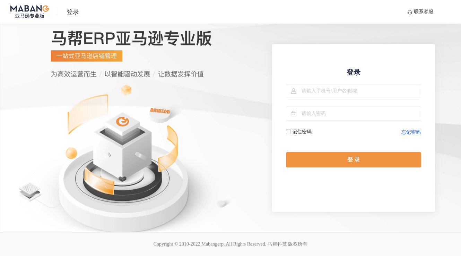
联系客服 (420, 12)
